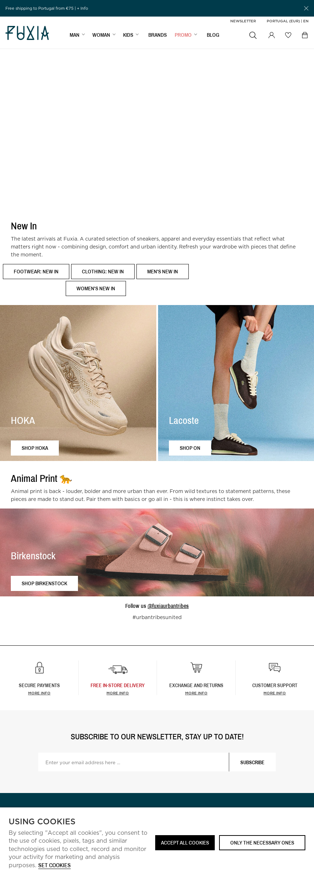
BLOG (213, 35)
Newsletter (243, 21)
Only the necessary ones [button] (262, 842)
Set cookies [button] (54, 865)
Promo (183, 35)
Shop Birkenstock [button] (44, 583)
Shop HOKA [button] (35, 448)
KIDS (128, 35)
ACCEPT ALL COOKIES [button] (185, 842)
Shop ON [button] (190, 448)
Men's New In (162, 271)
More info (39, 693)
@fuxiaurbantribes (168, 606)
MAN (74, 35)
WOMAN (101, 35)
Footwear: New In (36, 271)
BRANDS (157, 35)
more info (117, 693)
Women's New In (96, 288)
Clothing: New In (103, 271)
